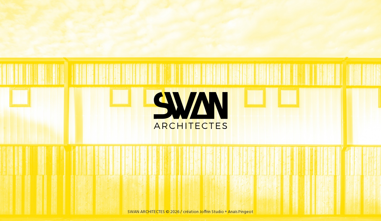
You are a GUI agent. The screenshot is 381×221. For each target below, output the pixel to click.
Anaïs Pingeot (240, 211)
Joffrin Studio (212, 211)
